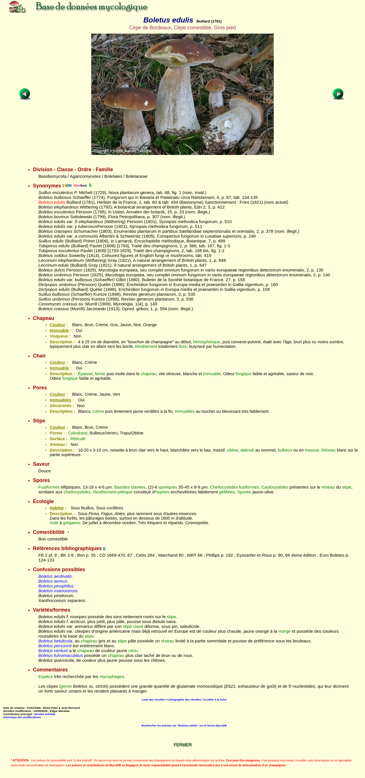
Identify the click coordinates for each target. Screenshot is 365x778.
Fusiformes (49, 487)
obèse (232, 450)
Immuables (60, 400)
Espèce (45, 676)
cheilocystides (77, 491)
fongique (244, 373)
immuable (212, 373)
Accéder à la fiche (214, 699)
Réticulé (77, 438)
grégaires (71, 522)
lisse (183, 346)
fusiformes (249, 487)
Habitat (57, 508)
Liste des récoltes (153, 699)
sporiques (167, 487)
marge (284, 631)
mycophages (112, 676)
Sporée (244, 491)
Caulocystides (275, 487)
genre (66, 686)
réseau (328, 487)
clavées (138, 487)
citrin (132, 650)
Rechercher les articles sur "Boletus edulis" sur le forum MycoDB (184, 725)
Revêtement (146, 346)
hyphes (162, 491)
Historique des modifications (22, 717)
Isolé (54, 522)
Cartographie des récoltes (184, 699)
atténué (247, 450)
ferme (100, 373)
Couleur (57, 324)
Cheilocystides (224, 487)
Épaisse (85, 373)
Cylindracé (78, 433)
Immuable (59, 330)
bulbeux (285, 450)
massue (312, 450)
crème (98, 411)
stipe (346, 487)
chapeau (148, 373)
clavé (138, 626)
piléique (124, 491)
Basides (122, 487)
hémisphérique (206, 342)
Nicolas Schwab (45, 714)
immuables (185, 411)
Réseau (328, 450)
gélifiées (227, 491)
